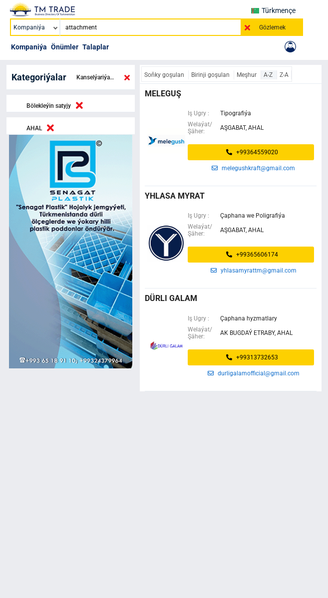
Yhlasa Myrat (175, 196)
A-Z (269, 74)
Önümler (64, 47)
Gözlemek (272, 27)
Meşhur (247, 74)
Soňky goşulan (165, 74)
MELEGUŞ (163, 93)
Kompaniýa (29, 47)
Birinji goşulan (211, 74)
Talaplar (95, 47)
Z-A (284, 74)
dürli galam (171, 298)
